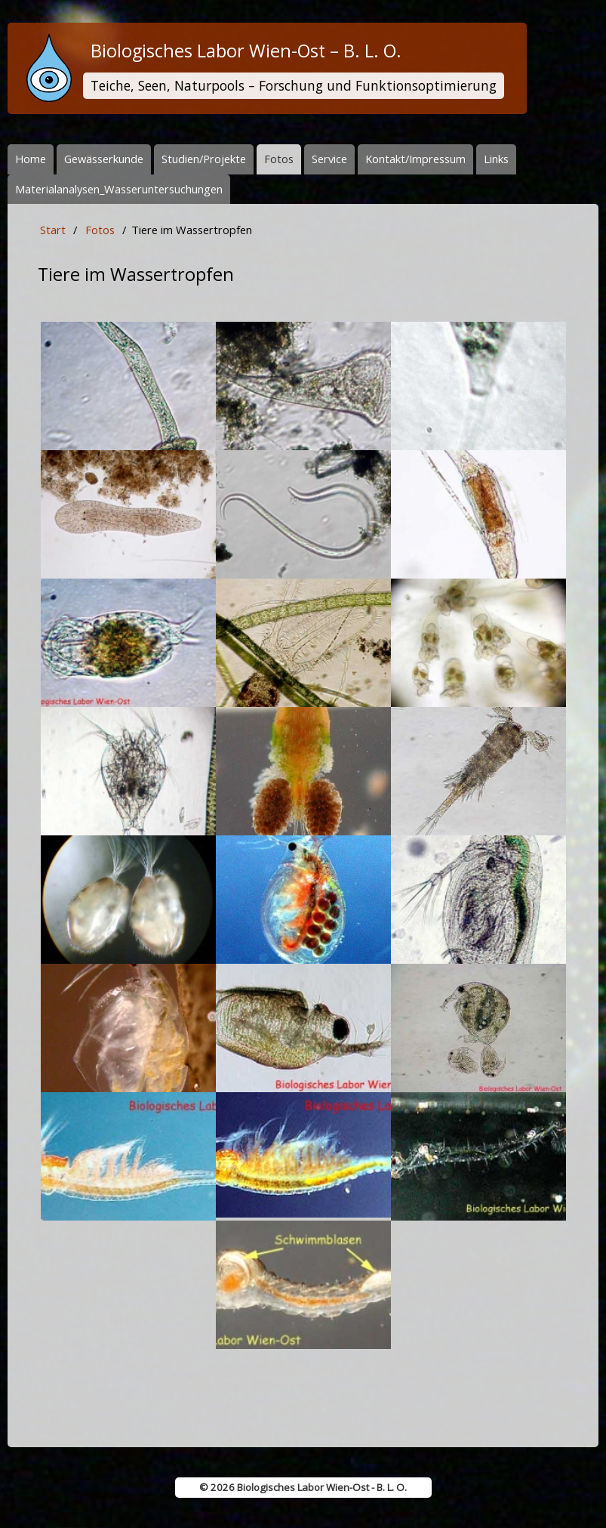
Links (496, 158)
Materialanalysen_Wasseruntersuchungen (119, 188)
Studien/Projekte (203, 158)
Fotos (279, 158)
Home (30, 158)
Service (329, 158)
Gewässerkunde (103, 158)
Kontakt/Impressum (415, 158)
